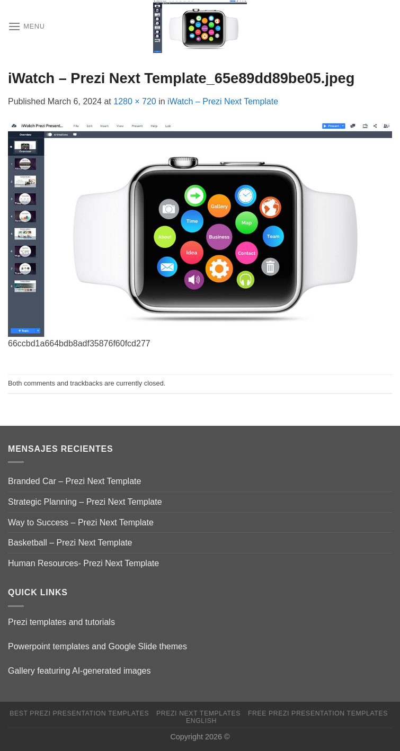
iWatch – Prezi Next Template (222, 101)
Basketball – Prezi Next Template (70, 542)
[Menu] (26, 26)
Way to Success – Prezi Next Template (81, 522)
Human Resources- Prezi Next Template (83, 563)
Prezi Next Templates (198, 713)
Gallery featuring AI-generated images (79, 670)
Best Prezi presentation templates (79, 713)
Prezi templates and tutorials (61, 622)
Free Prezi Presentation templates (318, 713)
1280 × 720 (134, 101)
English (201, 721)
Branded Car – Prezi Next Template (74, 481)
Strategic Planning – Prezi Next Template (85, 501)
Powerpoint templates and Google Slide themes (97, 646)
